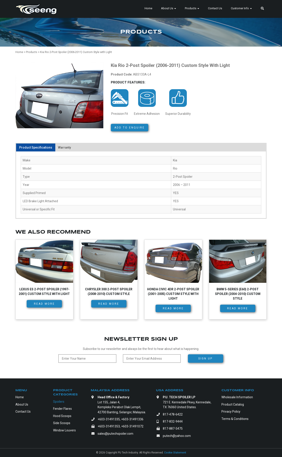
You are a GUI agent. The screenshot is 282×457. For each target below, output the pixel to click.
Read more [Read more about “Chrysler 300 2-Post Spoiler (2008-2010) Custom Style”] (108, 303)
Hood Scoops (62, 416)
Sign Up (205, 358)
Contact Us (215, 8)
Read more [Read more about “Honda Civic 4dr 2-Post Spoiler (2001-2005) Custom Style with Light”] (173, 308)
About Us (168, 8)
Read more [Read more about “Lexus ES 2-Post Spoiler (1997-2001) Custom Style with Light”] (44, 303)
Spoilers (58, 401)
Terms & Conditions (235, 419)
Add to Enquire (129, 127)
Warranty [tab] (64, 147)
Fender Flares (62, 408)
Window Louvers (64, 430)
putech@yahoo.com (177, 436)
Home (148, 8)
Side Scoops (61, 423)
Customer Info (241, 8)
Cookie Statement (175, 452)
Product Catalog (232, 404)
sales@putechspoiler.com (115, 433)
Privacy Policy (230, 411)
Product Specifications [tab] (35, 147)
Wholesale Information (237, 397)
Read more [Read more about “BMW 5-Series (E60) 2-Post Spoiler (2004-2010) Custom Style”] (237, 308)
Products (192, 8)
